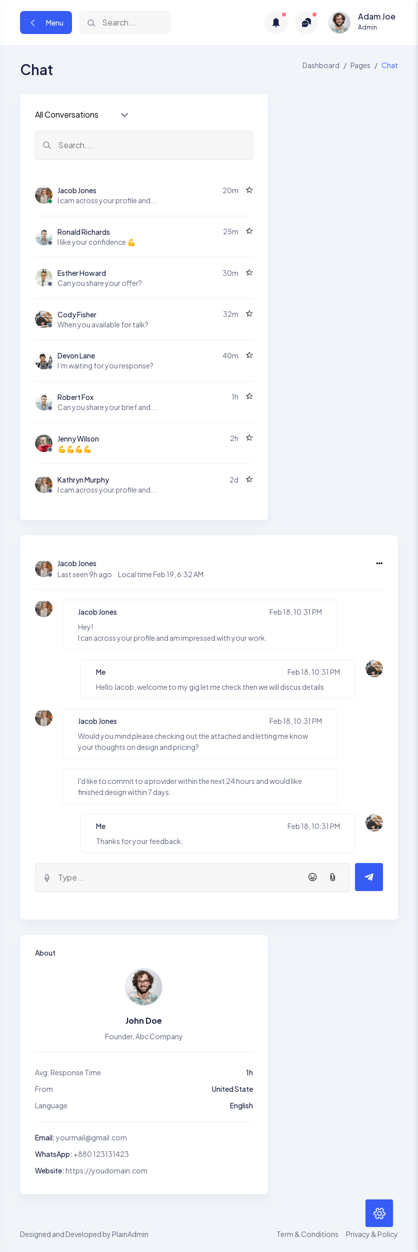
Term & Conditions (307, 1233)
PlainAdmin (130, 1233)
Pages (360, 65)
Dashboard (321, 65)
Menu (46, 22)
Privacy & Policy (372, 1233)
